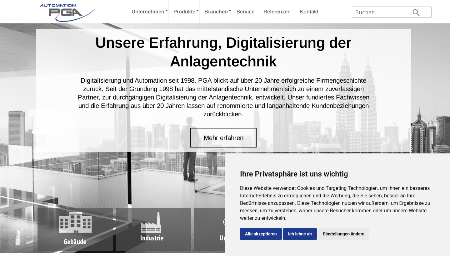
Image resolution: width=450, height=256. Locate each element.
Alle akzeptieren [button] (261, 233)
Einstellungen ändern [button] (344, 233)
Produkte (184, 12)
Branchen (216, 12)
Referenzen (277, 12)
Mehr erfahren (223, 137)
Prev (29, 92)
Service (245, 12)
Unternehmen (148, 12)
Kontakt (309, 12)
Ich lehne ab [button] (300, 233)
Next (420, 92)
